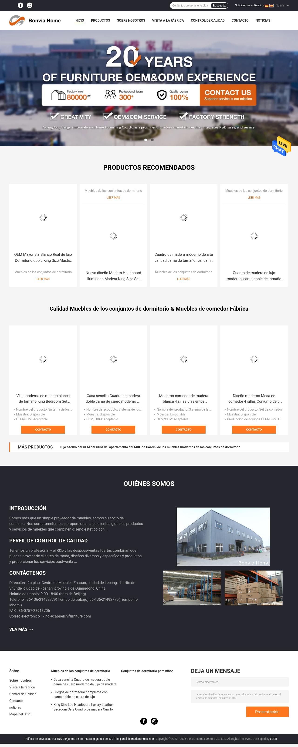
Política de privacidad (38, 738)
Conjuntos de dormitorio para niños (147, 671)
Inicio (79, 20)
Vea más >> (21, 629)
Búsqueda (219, 5)
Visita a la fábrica (168, 20)
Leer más (43, 279)
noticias (263, 20)
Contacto (240, 20)
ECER (273, 738)
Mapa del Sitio (19, 714)
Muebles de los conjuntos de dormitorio (43, 272)
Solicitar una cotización (249, 5)
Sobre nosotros (131, 20)
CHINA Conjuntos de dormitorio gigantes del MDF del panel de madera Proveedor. (105, 738)
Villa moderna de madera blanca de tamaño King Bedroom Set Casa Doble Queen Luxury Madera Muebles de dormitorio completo (43, 399)
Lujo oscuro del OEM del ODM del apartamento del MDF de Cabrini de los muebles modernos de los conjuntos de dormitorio (150, 447)
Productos (100, 20)
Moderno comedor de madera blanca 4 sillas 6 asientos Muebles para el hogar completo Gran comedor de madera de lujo (184, 399)
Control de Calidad (208, 20)
